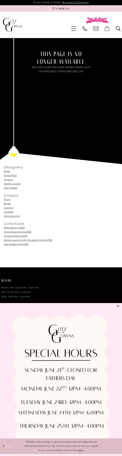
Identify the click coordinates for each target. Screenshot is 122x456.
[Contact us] (61, 8)
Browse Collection (75, 2)
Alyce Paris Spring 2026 (17, 232)
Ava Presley (10, 188)
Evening (9, 208)
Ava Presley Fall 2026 (16, 244)
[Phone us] (84, 28)
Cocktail (8, 212)
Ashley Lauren (12, 184)
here (80, 452)
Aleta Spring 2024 (14, 228)
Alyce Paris (10, 175)
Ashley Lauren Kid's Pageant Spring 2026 (28, 240)
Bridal (7, 204)
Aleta (7, 171)
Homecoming (12, 216)
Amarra (8, 180)
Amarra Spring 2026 (15, 236)
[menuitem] (73, 28)
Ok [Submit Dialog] (12, 448)
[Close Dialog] (4, 448)
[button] (73, 28)
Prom (7, 200)
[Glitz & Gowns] (12, 25)
